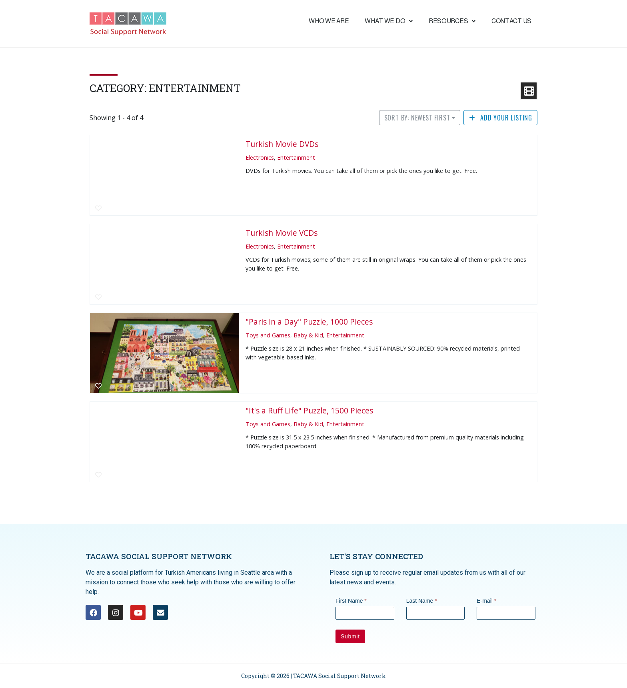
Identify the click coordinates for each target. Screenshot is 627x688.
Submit (350, 636)
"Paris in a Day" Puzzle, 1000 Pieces (309, 321)
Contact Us (511, 21)
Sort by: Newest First (417, 117)
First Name (351, 601)
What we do (389, 21)
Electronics (260, 157)
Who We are (329, 21)
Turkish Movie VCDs (281, 232)
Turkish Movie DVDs (282, 143)
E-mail (486, 601)
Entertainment (296, 157)
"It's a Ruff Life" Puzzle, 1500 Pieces (309, 410)
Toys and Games (268, 335)
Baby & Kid (308, 335)
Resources (452, 21)
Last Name (421, 601)
